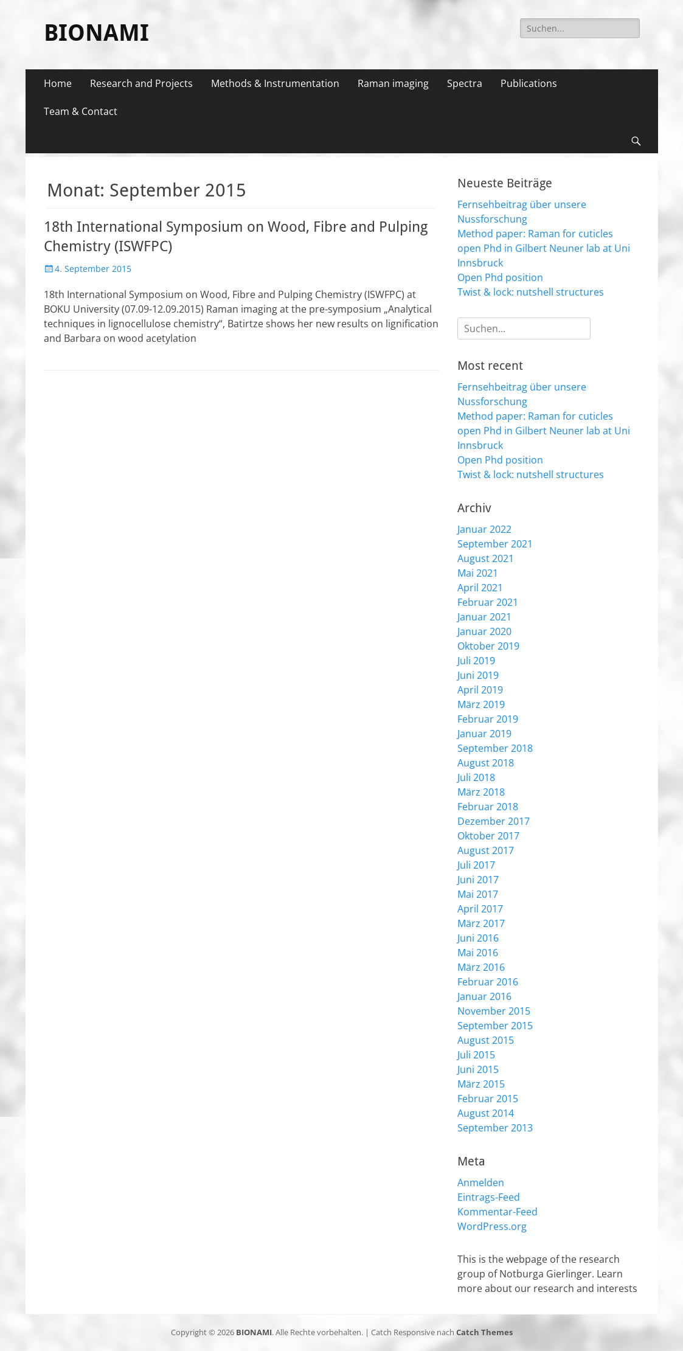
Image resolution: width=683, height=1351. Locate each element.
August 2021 (485, 558)
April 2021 (480, 587)
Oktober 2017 (488, 835)
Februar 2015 (487, 1098)
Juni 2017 (478, 879)
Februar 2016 (487, 981)
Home (58, 83)
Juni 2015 (478, 1069)
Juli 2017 (476, 865)
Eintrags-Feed (488, 1197)
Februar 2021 (487, 602)
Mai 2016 (477, 952)
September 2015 (495, 1025)
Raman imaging (393, 83)
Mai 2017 (477, 894)
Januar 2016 (484, 996)
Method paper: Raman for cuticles (535, 233)
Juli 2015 (476, 1054)
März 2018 (481, 792)
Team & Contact (80, 111)
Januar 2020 (484, 631)
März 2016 (481, 967)
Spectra (464, 83)
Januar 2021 (484, 616)
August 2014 (485, 1113)
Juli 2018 (476, 777)
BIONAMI (96, 32)
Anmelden (480, 1182)
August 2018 (485, 762)
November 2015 (493, 1011)
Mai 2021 (477, 573)
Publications (529, 83)
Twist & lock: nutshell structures (530, 292)
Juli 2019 (476, 660)
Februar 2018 (487, 806)
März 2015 (481, 1084)
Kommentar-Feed (497, 1211)
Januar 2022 (484, 529)
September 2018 (495, 748)
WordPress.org (492, 1226)
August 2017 (485, 850)
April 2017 (480, 908)
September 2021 (495, 543)
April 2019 (480, 689)
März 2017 (481, 923)
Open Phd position (500, 277)
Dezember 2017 (493, 821)
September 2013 (495, 1127)
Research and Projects (141, 83)
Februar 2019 (487, 719)
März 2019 (481, 704)
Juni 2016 (478, 938)
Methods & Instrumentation (275, 83)
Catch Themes (484, 1332)
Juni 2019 (478, 675)
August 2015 (485, 1040)
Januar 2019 (484, 733)
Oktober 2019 (488, 646)
